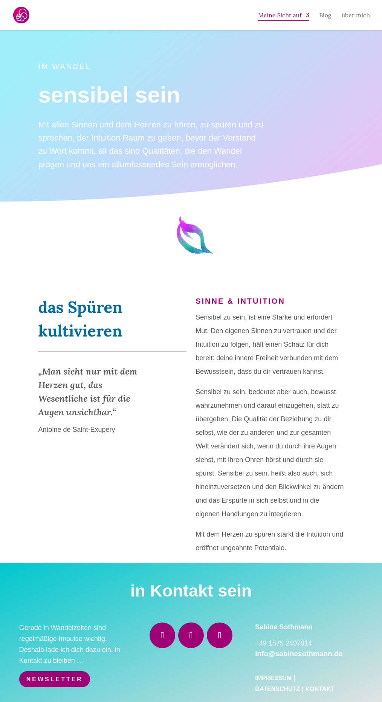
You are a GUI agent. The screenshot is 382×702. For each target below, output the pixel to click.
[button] (16, 685)
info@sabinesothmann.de (298, 654)
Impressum (273, 678)
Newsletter (54, 679)
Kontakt (320, 689)
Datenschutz (277, 689)
